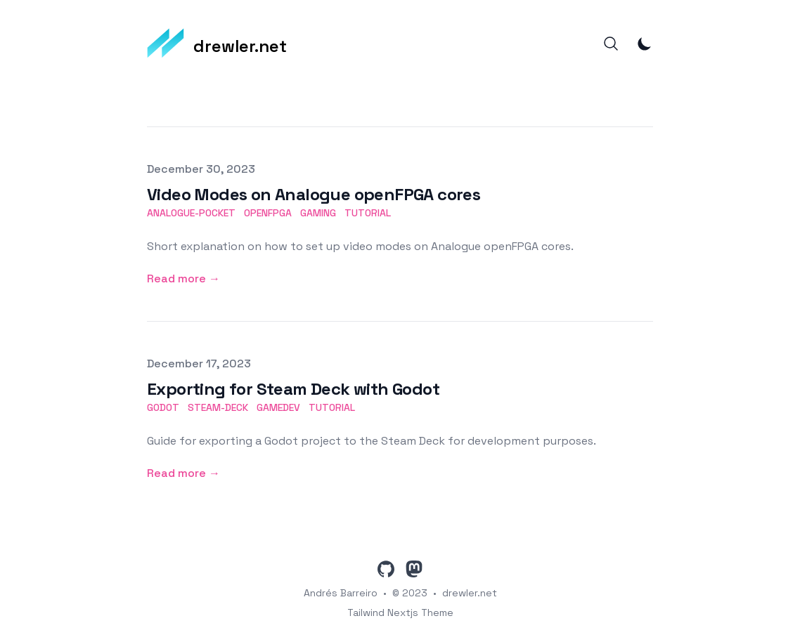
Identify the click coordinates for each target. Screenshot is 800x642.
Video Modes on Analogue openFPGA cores (313, 194)
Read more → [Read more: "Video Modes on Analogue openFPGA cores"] (183, 278)
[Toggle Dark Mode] (644, 43)
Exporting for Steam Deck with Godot (293, 389)
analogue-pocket (191, 213)
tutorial (367, 213)
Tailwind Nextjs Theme (400, 612)
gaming (318, 213)
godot (163, 407)
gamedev (278, 407)
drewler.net (469, 593)
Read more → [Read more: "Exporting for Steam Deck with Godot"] (183, 473)
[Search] (610, 43)
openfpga (268, 213)
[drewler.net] (217, 43)
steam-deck (218, 407)
